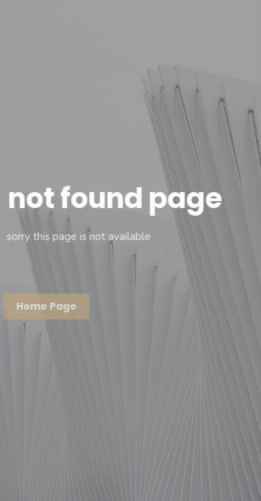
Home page (45, 306)
